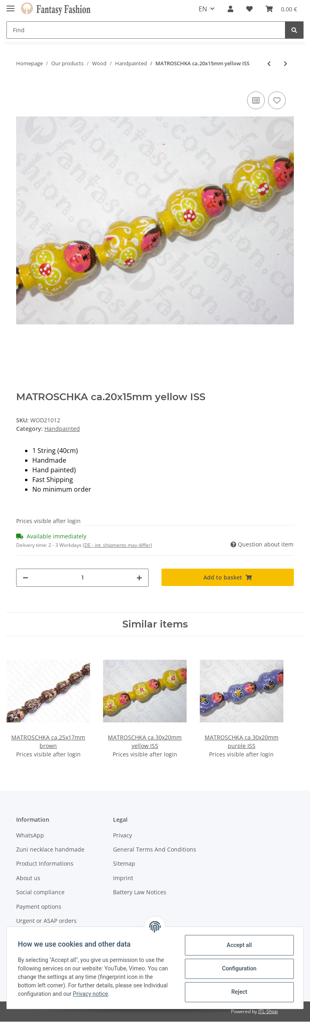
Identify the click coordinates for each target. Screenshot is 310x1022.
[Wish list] (249, 9)
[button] (230, 9)
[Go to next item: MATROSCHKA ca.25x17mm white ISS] (285, 63)
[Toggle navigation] (10, 5)
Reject (237, 992)
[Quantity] (82, 577)
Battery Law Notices (139, 892)
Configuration (237, 968)
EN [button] (203, 8)
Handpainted (62, 428)
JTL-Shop (268, 1011)
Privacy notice (117, 994)
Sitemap (124, 863)
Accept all (237, 945)
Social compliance (40, 892)
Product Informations (44, 863)
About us (28, 878)
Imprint (123, 878)
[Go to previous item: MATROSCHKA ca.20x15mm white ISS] (269, 63)
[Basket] (281, 9)
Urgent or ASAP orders (46, 920)
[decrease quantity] (25, 577)
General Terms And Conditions (154, 849)
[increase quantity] (139, 577)
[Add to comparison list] (256, 100)
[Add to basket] (227, 577)
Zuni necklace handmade (50, 849)
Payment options (38, 906)
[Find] (145, 30)
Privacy (122, 835)
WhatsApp (30, 835)
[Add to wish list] (277, 100)
